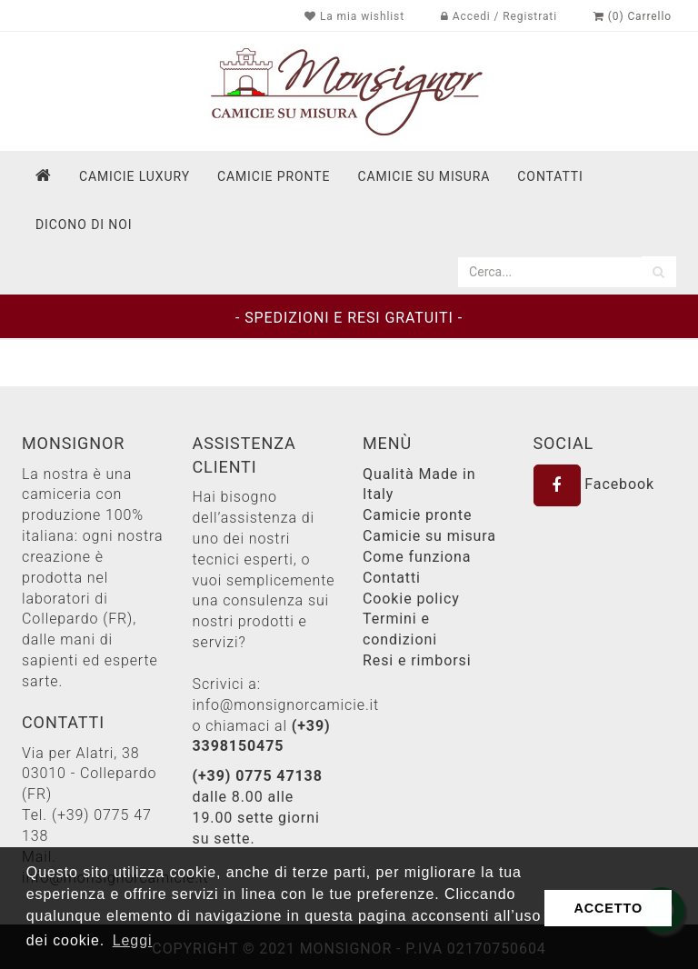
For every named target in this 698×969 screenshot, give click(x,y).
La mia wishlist (354, 16)
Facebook (594, 484)
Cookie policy (411, 598)
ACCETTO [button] (608, 908)
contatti (550, 176)
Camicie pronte (273, 176)
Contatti (392, 577)
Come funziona (417, 556)
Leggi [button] (133, 940)
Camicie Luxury (134, 176)
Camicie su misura (423, 176)
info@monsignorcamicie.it (286, 705)
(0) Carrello (632, 16)
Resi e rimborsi (417, 660)
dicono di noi (83, 224)
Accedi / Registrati (499, 16)
